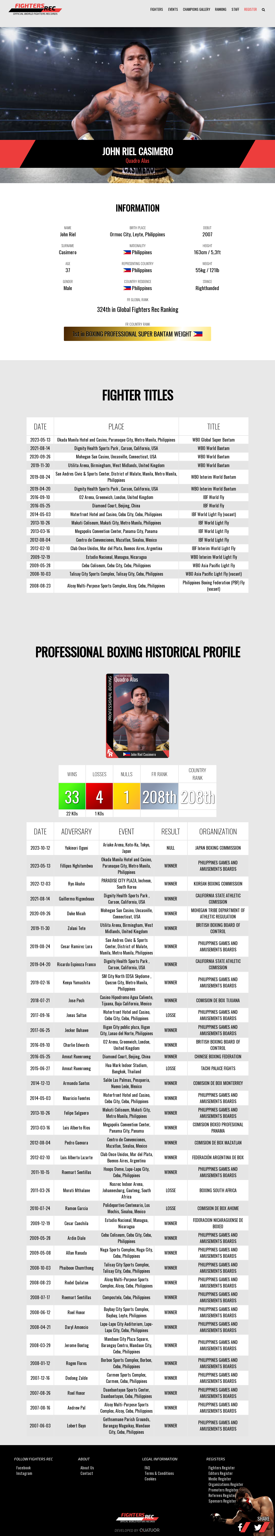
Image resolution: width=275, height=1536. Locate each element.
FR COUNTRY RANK (137, 324)
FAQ (147, 1467)
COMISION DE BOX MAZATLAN (218, 1142)
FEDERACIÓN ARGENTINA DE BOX (218, 1157)
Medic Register (219, 1478)
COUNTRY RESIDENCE (137, 281)
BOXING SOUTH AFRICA (218, 1190)
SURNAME (68, 245)
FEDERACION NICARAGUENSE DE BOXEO (218, 1223)
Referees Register (222, 1495)
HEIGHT (207, 245)
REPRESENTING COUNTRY (138, 263)
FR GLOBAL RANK (137, 299)
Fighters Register (221, 1467)
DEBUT (207, 227)
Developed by (138, 1530)
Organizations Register (225, 1484)
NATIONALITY (138, 245)
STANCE (207, 281)
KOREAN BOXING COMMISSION (218, 883)
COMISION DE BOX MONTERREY (218, 1083)
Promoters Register (223, 1489)
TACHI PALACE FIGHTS (218, 1068)
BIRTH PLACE (138, 227)
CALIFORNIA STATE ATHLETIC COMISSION (218, 898)
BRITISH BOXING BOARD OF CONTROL (218, 928)
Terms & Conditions (159, 1473)
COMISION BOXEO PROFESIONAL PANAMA (218, 1127)
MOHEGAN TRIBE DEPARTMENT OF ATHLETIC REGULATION (218, 913)
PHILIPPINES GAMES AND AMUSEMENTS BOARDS (218, 865)
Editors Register (220, 1473)
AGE (67, 263)
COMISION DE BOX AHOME (218, 1208)
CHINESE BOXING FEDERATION (218, 1056)
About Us (87, 1467)
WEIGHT (207, 263)
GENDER (68, 281)
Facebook (23, 1467)
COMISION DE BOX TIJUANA (218, 1000)
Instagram (24, 1473)
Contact (86, 1473)
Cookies (150, 1478)
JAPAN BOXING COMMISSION (218, 848)
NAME (67, 227)
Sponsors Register (222, 1500)
